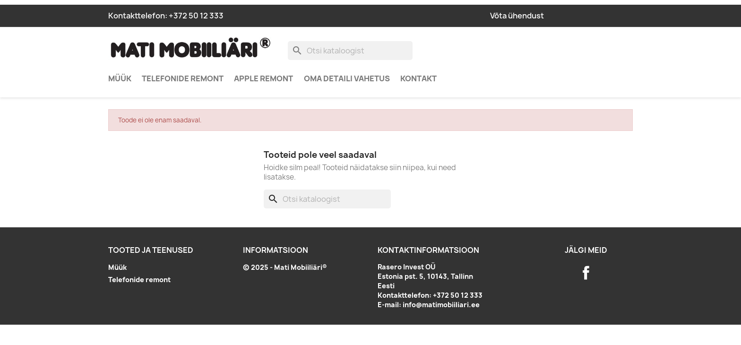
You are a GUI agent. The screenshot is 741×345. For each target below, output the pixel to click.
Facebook (586, 272)
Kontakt (418, 78)
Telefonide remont (183, 78)
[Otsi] (350, 50)
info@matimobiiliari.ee (441, 304)
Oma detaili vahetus (347, 78)
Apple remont (263, 78)
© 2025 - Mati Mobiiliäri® (285, 267)
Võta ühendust (517, 15)
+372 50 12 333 (196, 15)
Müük (119, 78)
